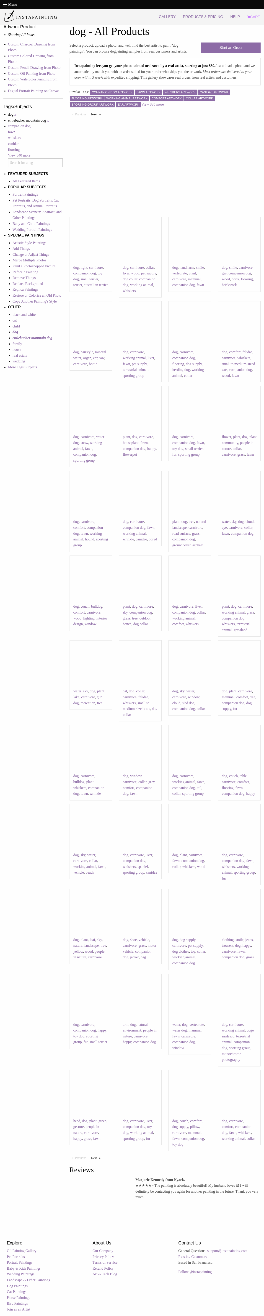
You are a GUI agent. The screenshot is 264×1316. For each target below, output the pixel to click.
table (243, 776)
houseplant (131, 443)
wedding (19, 361)
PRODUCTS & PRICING (203, 17)
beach (90, 872)
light (84, 267)
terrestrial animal (135, 370)
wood (135, 273)
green (102, 1121)
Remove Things (24, 278)
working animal (141, 285)
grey (151, 782)
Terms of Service (105, 1262)
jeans (249, 940)
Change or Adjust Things (31, 254)
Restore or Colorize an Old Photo (37, 295)
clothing (228, 940)
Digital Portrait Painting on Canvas (33, 91)
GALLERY (167, 17)
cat (15, 320)
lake (76, 697)
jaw (101, 358)
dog (76, 267)
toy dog (177, 449)
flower (226, 437)
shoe (133, 940)
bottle (93, 364)
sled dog (188, 703)
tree (191, 522)
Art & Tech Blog (105, 1274)
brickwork (229, 285)
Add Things (21, 248)
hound (89, 539)
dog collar (130, 279)
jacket (134, 957)
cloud (250, 522)
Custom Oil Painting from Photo (31, 73)
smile (200, 267)
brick (235, 279)
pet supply (148, 273)
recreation (88, 703)
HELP (235, 17)
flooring (14, 150)
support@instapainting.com (227, 1251)
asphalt (197, 545)
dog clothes (180, 951)
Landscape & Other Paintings (28, 1280)
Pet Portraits (16, 1257)
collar (150, 267)
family (17, 344)
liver (126, 273)
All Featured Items (26, 181)
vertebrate (179, 273)
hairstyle (87, 352)
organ (87, 358)
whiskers (14, 138)
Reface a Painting (25, 272)
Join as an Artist (18, 1309)
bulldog (96, 606)
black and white (24, 314)
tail (199, 788)
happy (151, 449)
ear (95, 358)
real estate (20, 355)
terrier (77, 285)
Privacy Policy (103, 1257)
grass (241, 454)
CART (253, 17)
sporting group (133, 376)
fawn (11, 132)
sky (234, 522)
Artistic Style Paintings (29, 243)
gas (224, 273)
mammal (194, 279)
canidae (13, 144)
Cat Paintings (16, 1292)
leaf (92, 940)
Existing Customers (192, 1257)
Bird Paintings (17, 1303)
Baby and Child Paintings (31, 224)
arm (191, 267)
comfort (235, 352)
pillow (194, 1127)
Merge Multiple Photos (29, 260)
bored (153, 539)
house (17, 349)
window (90, 624)
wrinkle (128, 539)
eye (224, 527)
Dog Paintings (17, 1286)
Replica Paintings (25, 289)
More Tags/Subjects (22, 367)
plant (192, 273)
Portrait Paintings (25, 194)
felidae (248, 352)
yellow (78, 951)
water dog (179, 1030)
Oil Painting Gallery (21, 1251)
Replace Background (28, 284)
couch (85, 606)
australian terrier (96, 285)
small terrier (89, 279)
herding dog (181, 370)
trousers (227, 945)
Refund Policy (103, 1268)
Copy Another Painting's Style (35, 301)
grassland (240, 630)
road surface (181, 533)
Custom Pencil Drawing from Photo (34, 67)
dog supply (194, 364)
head (76, 1121)
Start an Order (231, 48)
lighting (89, 618)
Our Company (103, 1251)
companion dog (19, 126)
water (226, 522)
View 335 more (152, 104)
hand (183, 267)
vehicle (78, 872)
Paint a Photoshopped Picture (34, 266)
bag (143, 957)
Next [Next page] (97, 114)
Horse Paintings (18, 1298)
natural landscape (86, 945)
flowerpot (130, 454)
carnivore (96, 267)
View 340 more (19, 155)
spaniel (143, 867)
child (16, 326)
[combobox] (35, 162)
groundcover (181, 545)
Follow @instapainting (195, 1272)
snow (84, 443)
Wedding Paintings (20, 1274)
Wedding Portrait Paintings (32, 229)
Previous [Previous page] (82, 114)
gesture (78, 1127)
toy (193, 951)
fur (174, 454)
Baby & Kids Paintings (24, 1268)
